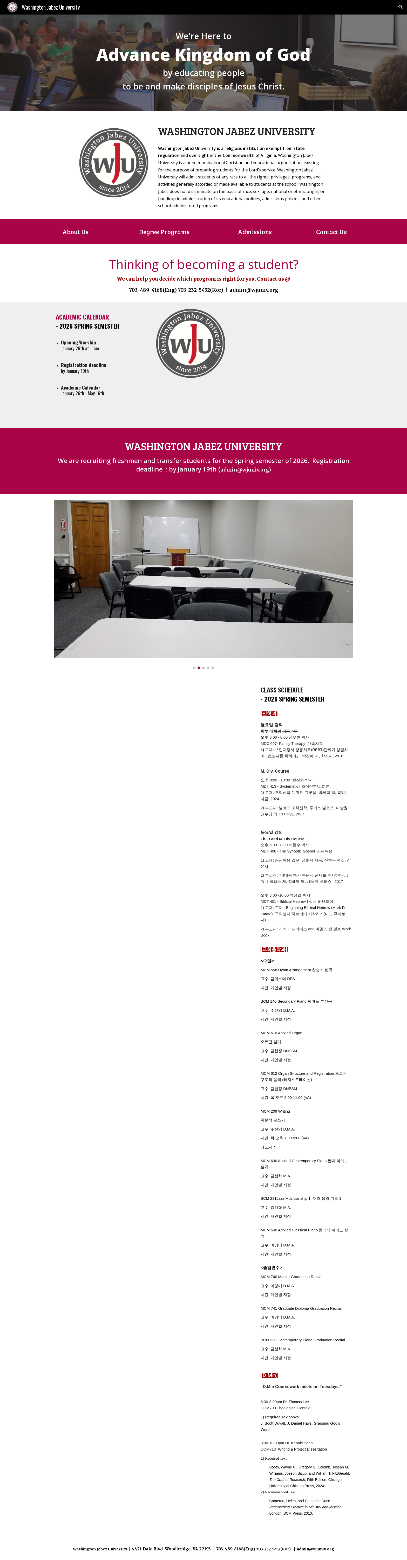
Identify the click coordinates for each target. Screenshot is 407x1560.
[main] (203, 63)
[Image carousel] (203, 584)
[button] (401, 7)
